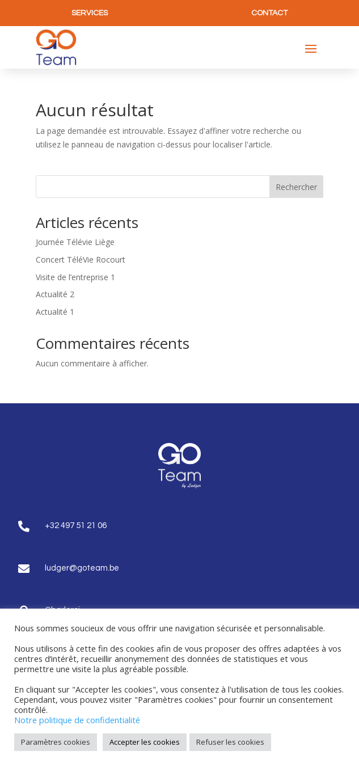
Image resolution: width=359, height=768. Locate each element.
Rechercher (296, 187)
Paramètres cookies (55, 742)
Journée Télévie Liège (75, 242)
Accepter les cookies (144, 742)
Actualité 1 (55, 311)
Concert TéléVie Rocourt (80, 259)
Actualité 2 (55, 294)
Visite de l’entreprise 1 (75, 277)
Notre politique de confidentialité (77, 719)
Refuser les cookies (230, 742)
